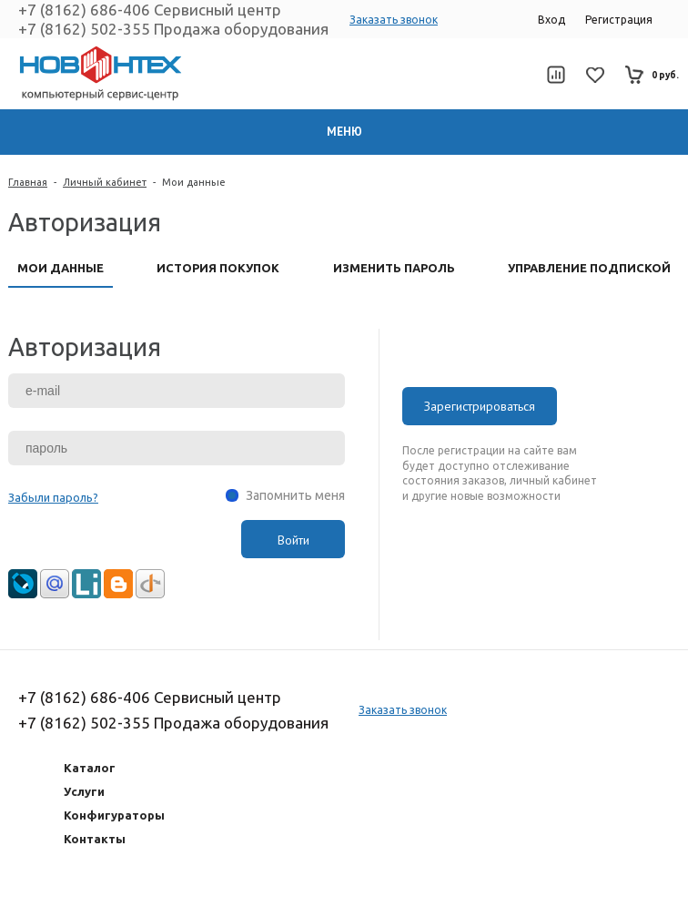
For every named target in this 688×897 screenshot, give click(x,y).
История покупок (218, 267)
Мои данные (194, 182)
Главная (27, 182)
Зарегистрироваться (479, 406)
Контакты (95, 838)
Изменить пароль (394, 267)
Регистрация (619, 19)
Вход (551, 19)
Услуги (84, 791)
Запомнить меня (295, 495)
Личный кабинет (105, 182)
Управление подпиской (589, 267)
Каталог (90, 767)
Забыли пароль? (53, 497)
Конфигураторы (114, 815)
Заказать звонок (393, 19)
